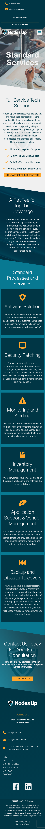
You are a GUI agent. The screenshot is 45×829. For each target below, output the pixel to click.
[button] (39, 32)
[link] (13, 3)
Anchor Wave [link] (22, 824)
